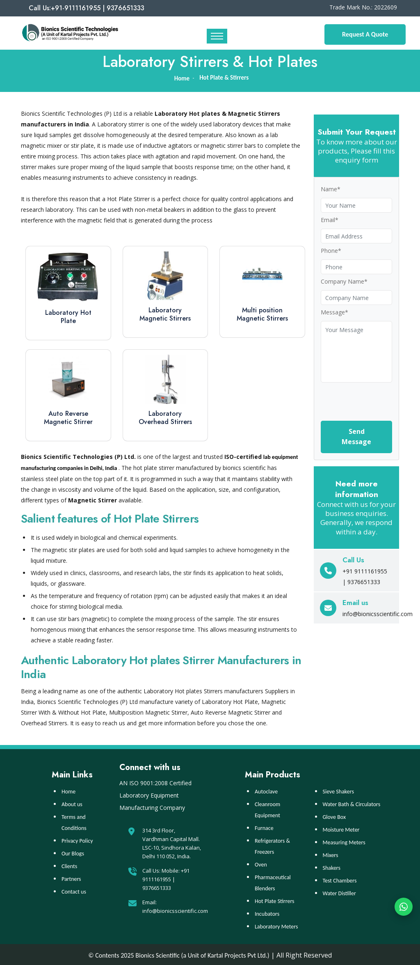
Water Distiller (339, 891)
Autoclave (266, 789)
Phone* (331, 250)
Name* (330, 189)
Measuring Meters (344, 840)
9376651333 (156, 886)
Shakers (332, 866)
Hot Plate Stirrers (274, 899)
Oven (261, 863)
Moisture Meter (341, 828)
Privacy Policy (77, 839)
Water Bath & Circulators (352, 802)
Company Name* (344, 281)
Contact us (74, 890)
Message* (334, 312)
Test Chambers (340, 879)
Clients (69, 864)
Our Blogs (73, 851)
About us (72, 802)
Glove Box (334, 815)
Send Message (356, 436)
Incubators (267, 912)
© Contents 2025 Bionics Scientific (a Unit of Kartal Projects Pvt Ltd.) (178, 954)
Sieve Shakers (338, 789)
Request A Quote (365, 34)
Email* (329, 220)
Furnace (264, 826)
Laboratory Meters (276, 924)
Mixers (330, 853)
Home (68, 789)
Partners (71, 877)
